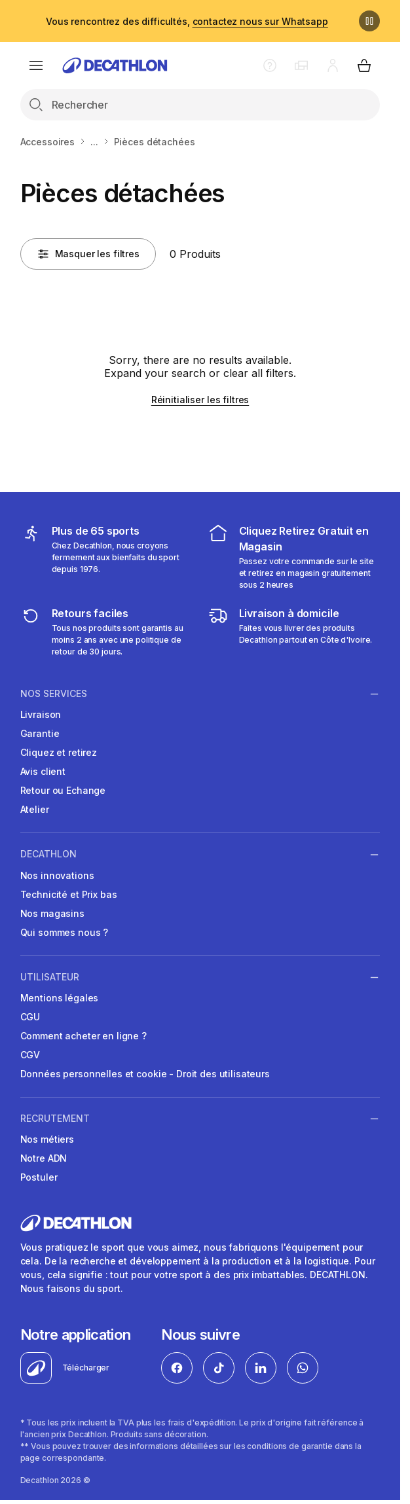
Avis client (42, 771)
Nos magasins (52, 913)
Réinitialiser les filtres (200, 399)
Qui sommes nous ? (64, 932)
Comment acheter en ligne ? (83, 1035)
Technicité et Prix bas (68, 894)
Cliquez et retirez (58, 752)
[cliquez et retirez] (294, 557)
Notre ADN (43, 1158)
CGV (30, 1054)
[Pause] (369, 20)
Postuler (39, 1177)
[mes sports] (106, 557)
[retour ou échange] (106, 631)
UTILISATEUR (49, 977)
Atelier (34, 809)
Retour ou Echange (63, 790)
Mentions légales (59, 997)
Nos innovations (57, 875)
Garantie (40, 733)
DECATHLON (48, 854)
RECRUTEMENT (55, 1118)
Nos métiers (47, 1139)
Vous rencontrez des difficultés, (187, 21)
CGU (30, 1016)
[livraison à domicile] (294, 631)
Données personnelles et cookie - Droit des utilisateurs (145, 1073)
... (94, 141)
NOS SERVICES (53, 694)
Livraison (41, 714)
